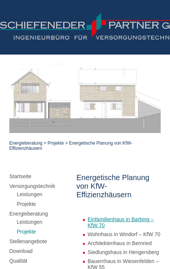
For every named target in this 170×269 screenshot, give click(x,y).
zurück (84, 211)
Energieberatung (24, 77)
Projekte (53, 77)
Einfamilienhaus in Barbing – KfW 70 (59, 142)
